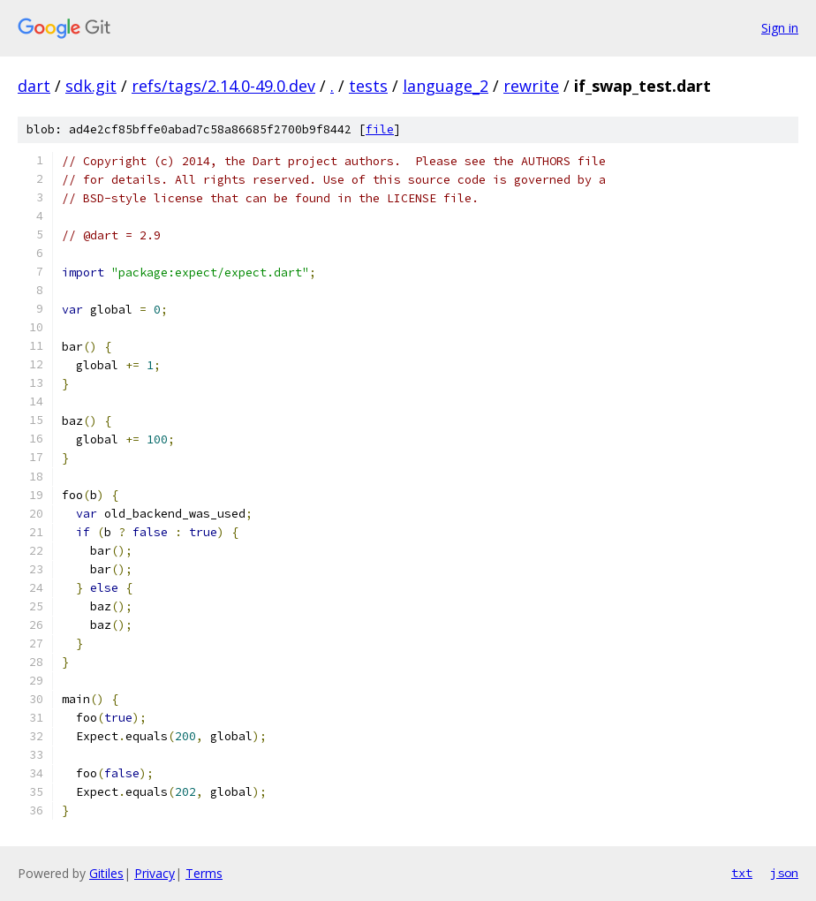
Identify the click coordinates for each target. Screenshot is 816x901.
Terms (204, 873)
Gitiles (106, 873)
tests (368, 85)
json (784, 873)
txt (741, 873)
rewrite (531, 85)
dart (34, 85)
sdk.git (91, 85)
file (380, 129)
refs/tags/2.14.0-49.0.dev (223, 85)
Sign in (779, 27)
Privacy (154, 873)
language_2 (445, 85)
